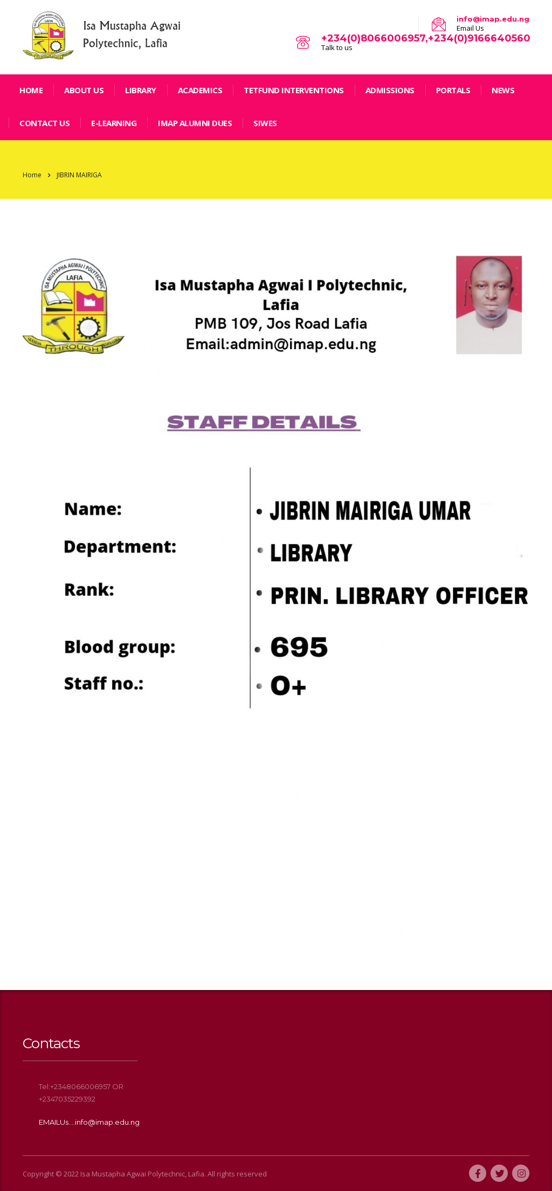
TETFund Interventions (294, 90)
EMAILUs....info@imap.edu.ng (89, 1122)
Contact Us (44, 122)
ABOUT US (84, 90)
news (503, 90)
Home (32, 174)
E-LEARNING (113, 122)
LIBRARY (140, 90)
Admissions (390, 90)
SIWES (265, 122)
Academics (200, 90)
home (31, 90)
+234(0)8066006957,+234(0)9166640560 (425, 38)
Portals (453, 90)
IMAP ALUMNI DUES (195, 122)
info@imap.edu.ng (493, 19)
